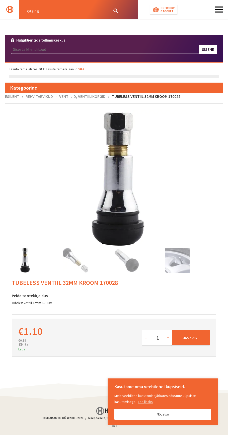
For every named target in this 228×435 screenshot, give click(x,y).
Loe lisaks (145, 401)
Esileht (12, 96)
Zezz (114, 426)
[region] (163, 401)
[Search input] (66, 11)
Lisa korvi (190, 338)
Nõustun (163, 414)
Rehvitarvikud (39, 96)
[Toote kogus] (157, 337)
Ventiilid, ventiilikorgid (82, 96)
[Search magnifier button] (115, 10)
